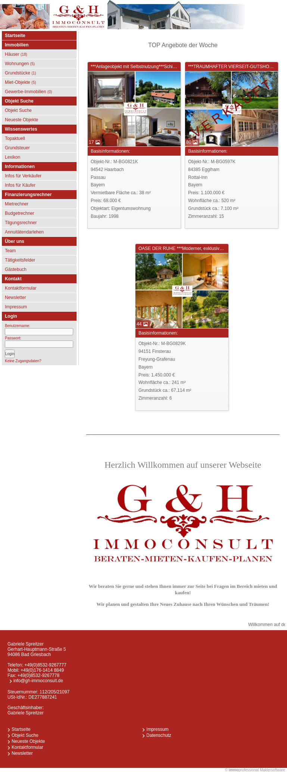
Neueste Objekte (21, 119)
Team (10, 250)
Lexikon (12, 157)
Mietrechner (16, 204)
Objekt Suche (18, 110)
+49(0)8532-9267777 (45, 665)
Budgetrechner (19, 213)
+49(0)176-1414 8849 (42, 670)
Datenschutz (158, 735)
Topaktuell (15, 138)
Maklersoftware (272, 770)
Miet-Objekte (20, 82)
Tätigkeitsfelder (20, 260)
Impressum (16, 306)
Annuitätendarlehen (24, 232)
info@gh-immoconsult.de (38, 680)
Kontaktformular (21, 288)
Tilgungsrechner (21, 222)
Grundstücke (20, 73)
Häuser (16, 54)
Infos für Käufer (20, 185)
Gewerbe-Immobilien (28, 91)
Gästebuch (15, 269)
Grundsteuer (17, 147)
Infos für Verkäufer (23, 175)
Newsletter (15, 297)
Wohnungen (20, 63)
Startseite (15, 35)
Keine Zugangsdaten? (23, 361)
